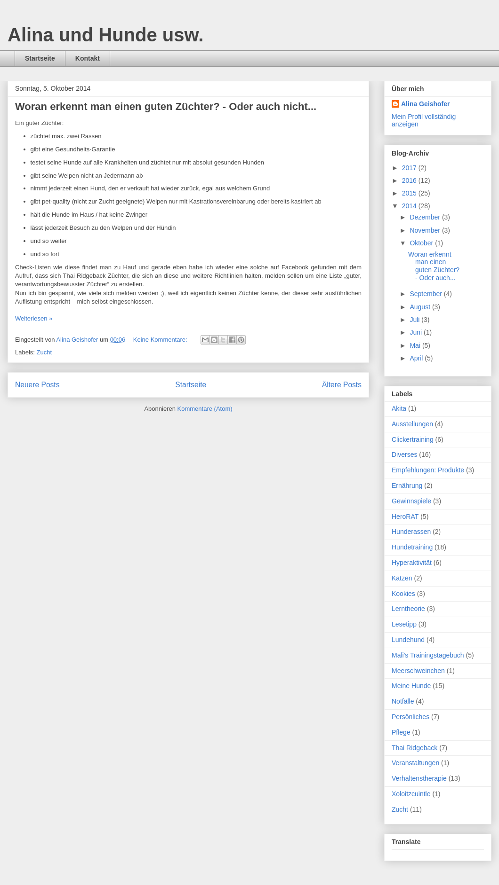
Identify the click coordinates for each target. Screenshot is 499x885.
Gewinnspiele (411, 501)
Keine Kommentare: (161, 339)
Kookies (403, 593)
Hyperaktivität (412, 562)
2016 (410, 180)
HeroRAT (405, 516)
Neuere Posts (37, 385)
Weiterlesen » (33, 318)
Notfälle (403, 701)
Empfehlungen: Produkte (428, 470)
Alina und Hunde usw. (105, 34)
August (421, 307)
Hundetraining (412, 547)
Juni (417, 332)
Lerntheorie (408, 608)
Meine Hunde (411, 685)
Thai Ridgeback (414, 748)
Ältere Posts (342, 385)
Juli (415, 319)
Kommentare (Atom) (205, 408)
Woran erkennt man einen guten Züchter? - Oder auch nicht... (165, 106)
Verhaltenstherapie (419, 778)
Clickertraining (413, 439)
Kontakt (87, 58)
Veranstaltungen (415, 763)
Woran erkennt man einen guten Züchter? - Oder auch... (433, 266)
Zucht (44, 352)
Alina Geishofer (425, 104)
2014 (410, 206)
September (426, 294)
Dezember (426, 217)
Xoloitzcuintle (411, 794)
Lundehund (408, 639)
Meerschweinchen (418, 670)
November (426, 230)
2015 (410, 193)
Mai (416, 345)
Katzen (402, 578)
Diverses (404, 454)
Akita (399, 408)
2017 (410, 168)
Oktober (422, 243)
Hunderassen (411, 531)
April (417, 358)
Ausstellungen (412, 424)
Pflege (401, 732)
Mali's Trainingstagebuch (428, 655)
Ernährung (407, 485)
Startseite (40, 58)
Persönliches (410, 717)
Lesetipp (404, 624)
